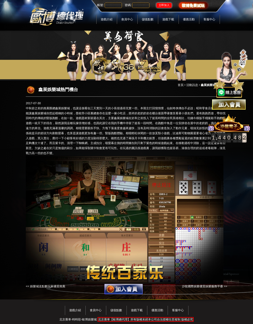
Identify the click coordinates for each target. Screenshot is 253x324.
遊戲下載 (168, 19)
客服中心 (209, 19)
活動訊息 (192, 85)
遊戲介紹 (106, 19)
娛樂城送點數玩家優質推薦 (47, 286)
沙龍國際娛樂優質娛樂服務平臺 (202, 286)
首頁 (181, 85)
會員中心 (127, 19)
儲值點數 (148, 19)
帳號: (100, 5)
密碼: (128, 5)
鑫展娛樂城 (62, 108)
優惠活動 (189, 19)
